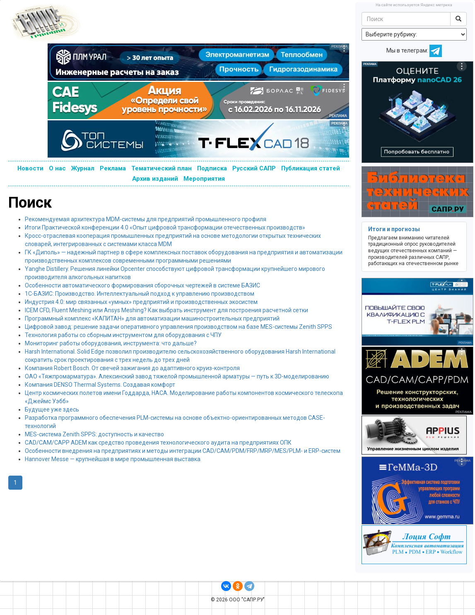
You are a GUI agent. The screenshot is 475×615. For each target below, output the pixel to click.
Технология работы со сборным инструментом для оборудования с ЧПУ (123, 335)
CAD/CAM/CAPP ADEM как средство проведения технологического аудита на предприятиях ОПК (158, 442)
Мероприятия (204, 178)
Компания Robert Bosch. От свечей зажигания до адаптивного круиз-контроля (132, 368)
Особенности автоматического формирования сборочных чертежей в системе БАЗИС (142, 285)
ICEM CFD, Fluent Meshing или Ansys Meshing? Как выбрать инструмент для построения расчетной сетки (166, 310)
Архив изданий (155, 178)
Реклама (113, 168)
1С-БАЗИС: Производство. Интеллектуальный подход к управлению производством (139, 293)
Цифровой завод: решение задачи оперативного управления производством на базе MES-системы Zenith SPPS (178, 326)
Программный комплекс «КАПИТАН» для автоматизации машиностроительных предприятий (152, 318)
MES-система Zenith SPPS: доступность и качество (94, 434)
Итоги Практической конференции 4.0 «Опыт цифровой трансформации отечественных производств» (165, 227)
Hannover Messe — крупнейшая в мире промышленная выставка (112, 459)
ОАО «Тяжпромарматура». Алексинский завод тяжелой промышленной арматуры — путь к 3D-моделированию (177, 376)
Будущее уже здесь (52, 409)
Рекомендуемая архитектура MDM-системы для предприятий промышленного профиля (145, 219)
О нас (57, 168)
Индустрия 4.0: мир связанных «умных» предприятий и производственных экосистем (141, 302)
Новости (30, 168)
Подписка (212, 168)
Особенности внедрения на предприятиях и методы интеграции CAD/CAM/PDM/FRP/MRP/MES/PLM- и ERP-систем (182, 450)
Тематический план (161, 168)
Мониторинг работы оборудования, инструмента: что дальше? (111, 343)
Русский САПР (254, 168)
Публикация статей (310, 168)
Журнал (82, 168)
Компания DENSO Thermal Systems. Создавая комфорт (100, 384)
